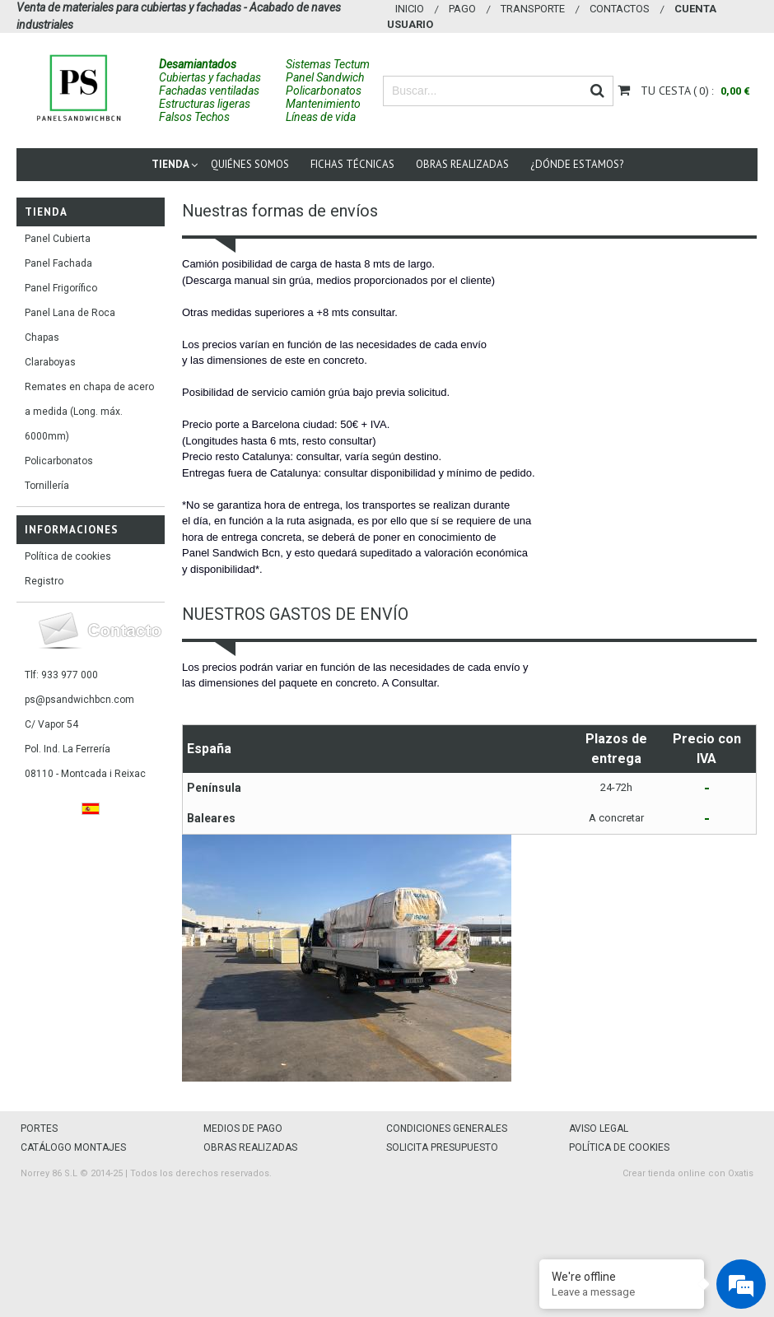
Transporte (533, 8)
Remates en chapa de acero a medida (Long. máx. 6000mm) (89, 411)
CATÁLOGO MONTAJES (73, 1147)
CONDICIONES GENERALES (446, 1128)
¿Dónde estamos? (576, 164)
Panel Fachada (58, 263)
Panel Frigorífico (61, 288)
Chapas (42, 337)
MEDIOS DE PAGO (242, 1128)
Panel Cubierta (58, 238)
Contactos (620, 8)
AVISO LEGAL (598, 1128)
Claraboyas (50, 362)
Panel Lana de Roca (70, 313)
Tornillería (47, 485)
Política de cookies (68, 556)
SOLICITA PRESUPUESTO (442, 1147)
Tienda (170, 164)
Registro (44, 581)
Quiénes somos (250, 164)
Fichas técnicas (352, 164)
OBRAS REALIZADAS (250, 1147)
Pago (462, 8)
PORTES (39, 1128)
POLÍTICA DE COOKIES (619, 1147)
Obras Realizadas (462, 164)
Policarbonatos (59, 461)
